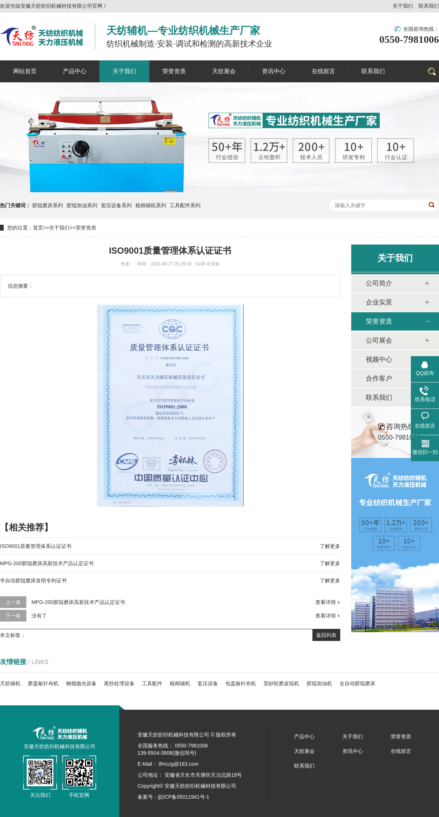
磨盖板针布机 (43, 683)
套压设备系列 (116, 205)
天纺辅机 (10, 683)
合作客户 (379, 378)
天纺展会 (304, 751)
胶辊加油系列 (82, 205)
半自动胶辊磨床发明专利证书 (33, 580)
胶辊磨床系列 (47, 205)
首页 (38, 228)
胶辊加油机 (319, 683)
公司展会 (379, 340)
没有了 (39, 616)
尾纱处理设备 (119, 683)
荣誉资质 (86, 228)
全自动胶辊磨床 (357, 683)
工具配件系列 (185, 205)
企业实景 (379, 302)
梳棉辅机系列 (150, 205)
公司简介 (379, 283)
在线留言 (401, 751)
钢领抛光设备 (81, 683)
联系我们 (429, 6)
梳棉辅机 (180, 683)
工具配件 (152, 683)
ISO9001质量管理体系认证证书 (35, 546)
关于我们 (403, 6)
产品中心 (304, 736)
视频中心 (379, 359)
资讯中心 (352, 751)
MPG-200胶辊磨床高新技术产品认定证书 (47, 563)
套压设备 (208, 683)
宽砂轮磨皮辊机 (281, 683)
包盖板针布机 (240, 683)
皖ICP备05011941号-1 (183, 797)
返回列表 (326, 635)
